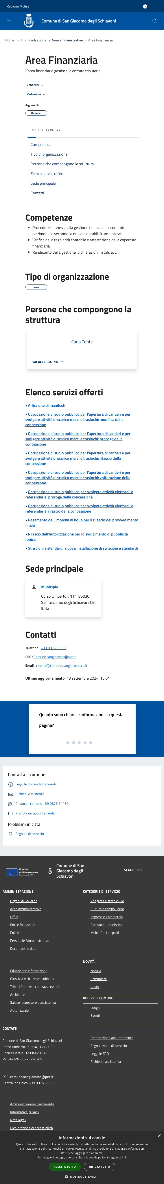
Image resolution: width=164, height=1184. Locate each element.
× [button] (159, 1136)
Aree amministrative (67, 40)
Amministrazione (33, 40)
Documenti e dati (23, 948)
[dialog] (82, 1157)
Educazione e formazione (28, 970)
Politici (15, 932)
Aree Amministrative (25, 908)
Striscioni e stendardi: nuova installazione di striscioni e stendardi (83, 548)
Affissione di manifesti (46, 405)
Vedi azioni (37, 94)
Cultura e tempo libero (107, 908)
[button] (82, 1176)
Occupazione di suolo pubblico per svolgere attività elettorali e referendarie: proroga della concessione (79, 494)
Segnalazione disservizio (108, 1045)
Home (9, 40)
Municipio (49, 587)
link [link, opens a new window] (124, 1157)
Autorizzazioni (20, 1010)
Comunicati (98, 978)
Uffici (14, 916)
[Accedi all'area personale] (145, 6)
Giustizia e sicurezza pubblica (32, 978)
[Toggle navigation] (8, 20)
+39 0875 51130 (53, 648)
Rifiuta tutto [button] (99, 1167)
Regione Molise (18, 6)
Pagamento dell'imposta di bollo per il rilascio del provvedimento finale (81, 522)
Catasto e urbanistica (106, 924)
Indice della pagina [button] (45, 130)
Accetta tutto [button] (65, 1167)
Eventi (95, 1015)
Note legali (18, 1120)
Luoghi (95, 1007)
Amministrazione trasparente (32, 1104)
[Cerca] (154, 21)
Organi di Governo (23, 900)
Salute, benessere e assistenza (33, 1002)
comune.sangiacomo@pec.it (31, 1076)
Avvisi (95, 986)
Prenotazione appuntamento (111, 1037)
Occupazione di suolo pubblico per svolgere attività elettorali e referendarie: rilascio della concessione (79, 508)
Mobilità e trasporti (104, 932)
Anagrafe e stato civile (107, 900)
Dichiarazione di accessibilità (31, 1127)
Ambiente (17, 994)
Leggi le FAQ (99, 1053)
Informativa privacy (24, 1112)
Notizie (95, 971)
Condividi (36, 85)
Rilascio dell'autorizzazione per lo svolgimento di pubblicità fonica (76, 536)
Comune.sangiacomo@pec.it (55, 656)
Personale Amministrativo (29, 940)
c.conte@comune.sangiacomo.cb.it (61, 665)
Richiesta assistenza (105, 1061)
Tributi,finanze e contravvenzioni (34, 986)
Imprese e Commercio (106, 916)
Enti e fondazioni (22, 924)
